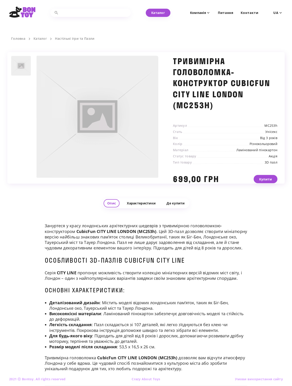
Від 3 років (268, 138)
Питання (225, 12)
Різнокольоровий (263, 144)
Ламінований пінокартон (256, 150)
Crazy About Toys (146, 379)
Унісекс (271, 132)
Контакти (249, 12)
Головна (18, 39)
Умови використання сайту (259, 379)
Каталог (40, 39)
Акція (273, 156)
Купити (265, 182)
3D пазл (271, 162)
